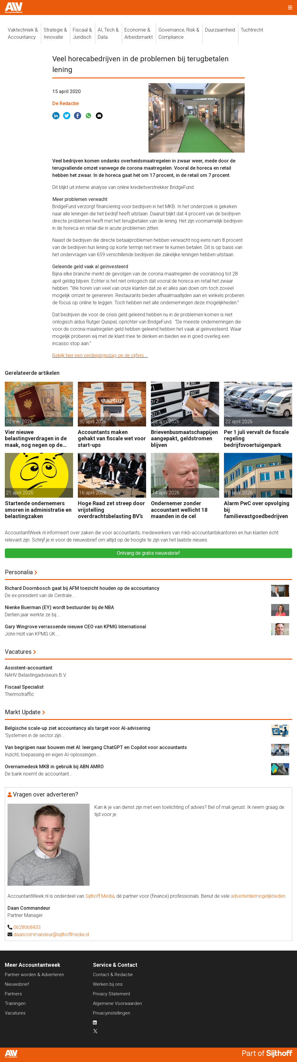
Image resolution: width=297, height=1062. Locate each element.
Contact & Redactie (113, 974)
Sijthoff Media (99, 896)
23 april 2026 (165, 421)
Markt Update (23, 712)
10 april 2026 (239, 493)
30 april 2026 (92, 421)
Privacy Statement (111, 994)
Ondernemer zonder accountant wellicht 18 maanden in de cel (179, 509)
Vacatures (18, 651)
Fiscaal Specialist (24, 687)
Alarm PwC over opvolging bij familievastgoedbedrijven (256, 509)
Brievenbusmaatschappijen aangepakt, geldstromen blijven (184, 438)
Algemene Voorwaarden (117, 1003)
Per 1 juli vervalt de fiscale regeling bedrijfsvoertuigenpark (256, 438)
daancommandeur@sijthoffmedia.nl (51, 934)
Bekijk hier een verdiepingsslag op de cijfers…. (100, 355)
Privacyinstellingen (111, 1013)
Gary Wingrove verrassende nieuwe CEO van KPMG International (75, 627)
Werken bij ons (108, 984)
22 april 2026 (239, 421)
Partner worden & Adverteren (34, 974)
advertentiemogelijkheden (258, 896)
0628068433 (27, 927)
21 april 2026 (19, 493)
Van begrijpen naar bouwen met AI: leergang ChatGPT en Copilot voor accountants (96, 747)
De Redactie (65, 103)
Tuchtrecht (252, 30)
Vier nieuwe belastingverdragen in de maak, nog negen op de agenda (36, 438)
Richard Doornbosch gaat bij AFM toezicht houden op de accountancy (82, 588)
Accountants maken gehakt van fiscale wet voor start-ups (112, 438)
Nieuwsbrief (17, 984)
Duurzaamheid (220, 30)
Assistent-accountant (28, 668)
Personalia (19, 572)
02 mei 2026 (19, 421)
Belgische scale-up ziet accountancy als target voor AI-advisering (77, 728)
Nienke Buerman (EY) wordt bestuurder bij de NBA (59, 607)
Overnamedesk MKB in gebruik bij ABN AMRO (54, 766)
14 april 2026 (165, 493)
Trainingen (15, 1003)
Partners (13, 994)
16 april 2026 (92, 493)
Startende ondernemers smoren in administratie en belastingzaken (38, 509)
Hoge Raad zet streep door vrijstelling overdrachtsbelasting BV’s (111, 509)
